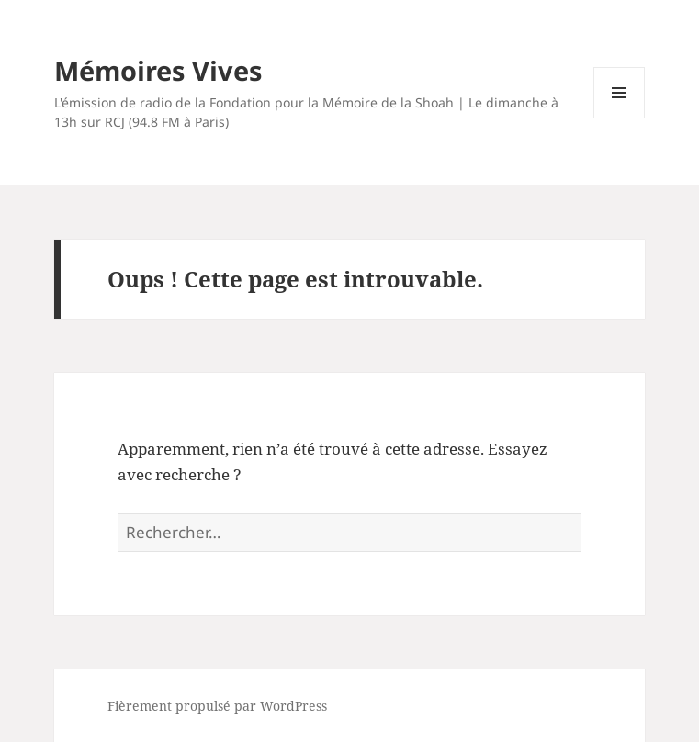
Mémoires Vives (158, 70)
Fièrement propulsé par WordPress (217, 705)
